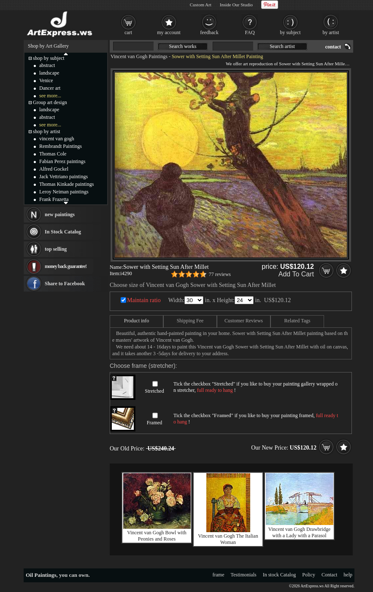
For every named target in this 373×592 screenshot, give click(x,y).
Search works (183, 46)
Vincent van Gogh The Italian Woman (228, 539)
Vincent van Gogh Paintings (139, 56)
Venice (46, 80)
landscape (49, 73)
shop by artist (46, 131)
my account (169, 32)
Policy (308, 575)
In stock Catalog (279, 575)
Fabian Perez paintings (62, 161)
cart (128, 32)
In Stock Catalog (63, 232)
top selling (56, 249)
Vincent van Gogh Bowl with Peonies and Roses (156, 536)
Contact (329, 575)
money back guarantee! (65, 266)
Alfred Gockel (53, 169)
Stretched (154, 391)
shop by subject (49, 58)
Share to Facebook (65, 284)
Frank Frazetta (54, 199)
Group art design (50, 102)
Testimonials (244, 575)
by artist (331, 32)
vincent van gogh (56, 139)
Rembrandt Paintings (60, 146)
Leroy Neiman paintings (64, 192)
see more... (50, 96)
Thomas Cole (52, 154)
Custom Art (200, 4)
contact (333, 47)
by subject (290, 32)
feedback (209, 32)
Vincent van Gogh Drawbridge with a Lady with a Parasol (299, 532)
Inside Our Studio (236, 4)
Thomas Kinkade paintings (66, 184)
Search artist (282, 46)
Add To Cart (296, 274)
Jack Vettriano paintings (63, 176)
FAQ (249, 32)
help (347, 575)
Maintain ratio (144, 300)
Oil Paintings (41, 575)
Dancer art (49, 88)
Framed (154, 423)
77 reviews (220, 274)
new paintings (60, 214)
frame (218, 575)
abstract (47, 65)
